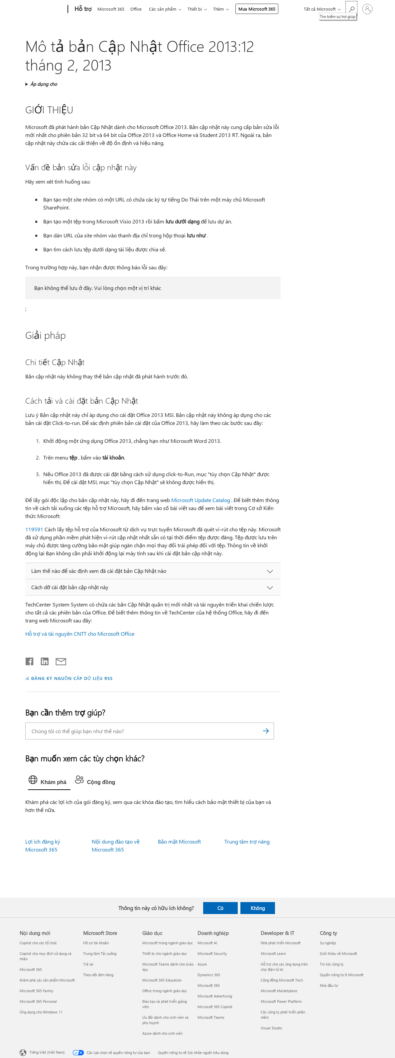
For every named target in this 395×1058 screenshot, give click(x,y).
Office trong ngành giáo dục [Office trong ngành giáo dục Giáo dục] (164, 990)
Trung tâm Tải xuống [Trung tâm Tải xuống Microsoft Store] (99, 953)
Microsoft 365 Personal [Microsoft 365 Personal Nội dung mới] (38, 1001)
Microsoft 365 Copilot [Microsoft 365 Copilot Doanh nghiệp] (215, 1006)
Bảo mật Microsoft (179, 841)
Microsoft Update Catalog (200, 499)
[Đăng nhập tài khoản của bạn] (367, 9)
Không (258, 908)
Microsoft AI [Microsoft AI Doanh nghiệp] (207, 942)
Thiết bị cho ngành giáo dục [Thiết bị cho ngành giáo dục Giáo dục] (164, 953)
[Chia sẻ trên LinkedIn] (42, 660)
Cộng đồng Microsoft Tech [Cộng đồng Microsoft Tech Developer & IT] (282, 980)
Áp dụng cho (43, 84)
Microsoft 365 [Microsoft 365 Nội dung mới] (31, 969)
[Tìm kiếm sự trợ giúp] (351, 8)
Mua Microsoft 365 (262, 9)
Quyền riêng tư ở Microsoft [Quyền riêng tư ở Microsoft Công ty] (341, 974)
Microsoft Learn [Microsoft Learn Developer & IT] (273, 953)
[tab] (49, 781)
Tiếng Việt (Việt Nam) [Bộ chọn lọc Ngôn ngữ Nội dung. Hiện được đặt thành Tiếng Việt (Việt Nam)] (47, 1052)
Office (137, 9)
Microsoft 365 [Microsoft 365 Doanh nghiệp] (209, 985)
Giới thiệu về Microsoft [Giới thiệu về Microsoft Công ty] (338, 953)
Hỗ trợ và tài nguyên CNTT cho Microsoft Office (79, 633)
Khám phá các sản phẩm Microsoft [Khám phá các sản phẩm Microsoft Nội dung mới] (47, 980)
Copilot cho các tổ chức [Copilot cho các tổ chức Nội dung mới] (38, 942)
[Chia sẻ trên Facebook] (30, 660)
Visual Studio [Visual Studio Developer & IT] (271, 1027)
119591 (34, 529)
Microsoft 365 (110, 9)
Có (220, 908)
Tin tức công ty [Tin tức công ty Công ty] (331, 964)
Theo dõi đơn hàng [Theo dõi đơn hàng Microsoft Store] (98, 974)
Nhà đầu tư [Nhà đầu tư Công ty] (329, 985)
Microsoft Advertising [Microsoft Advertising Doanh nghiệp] (215, 995)
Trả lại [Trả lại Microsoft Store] (88, 964)
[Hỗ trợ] (82, 9)
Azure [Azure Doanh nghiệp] (202, 964)
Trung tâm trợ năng (247, 841)
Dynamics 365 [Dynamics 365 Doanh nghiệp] (209, 974)
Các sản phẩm (165, 9)
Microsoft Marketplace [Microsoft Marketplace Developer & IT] (279, 990)
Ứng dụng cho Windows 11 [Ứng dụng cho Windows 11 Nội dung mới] (41, 1011)
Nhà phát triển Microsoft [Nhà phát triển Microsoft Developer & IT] (281, 942)
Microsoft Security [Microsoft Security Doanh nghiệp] (212, 953)
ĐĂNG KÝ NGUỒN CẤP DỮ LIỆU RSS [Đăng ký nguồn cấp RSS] (71, 678)
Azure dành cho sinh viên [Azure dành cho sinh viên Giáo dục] (162, 1033)
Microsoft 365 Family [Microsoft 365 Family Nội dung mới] (36, 990)
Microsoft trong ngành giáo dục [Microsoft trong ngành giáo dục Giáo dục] (167, 942)
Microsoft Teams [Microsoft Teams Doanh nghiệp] (211, 1017)
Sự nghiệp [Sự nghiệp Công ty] (328, 942)
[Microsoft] (42, 9)
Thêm (223, 9)
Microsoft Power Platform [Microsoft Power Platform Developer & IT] (281, 1001)
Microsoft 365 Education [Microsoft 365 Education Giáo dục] (162, 980)
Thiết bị (199, 9)
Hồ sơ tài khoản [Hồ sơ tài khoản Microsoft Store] (96, 942)
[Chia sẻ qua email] (58, 660)
